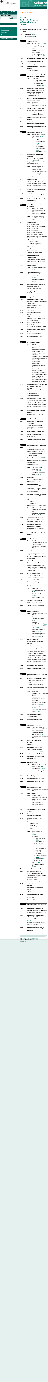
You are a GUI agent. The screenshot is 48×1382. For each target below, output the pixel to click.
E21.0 (21, 88)
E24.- (43, 134)
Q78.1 (34, 707)
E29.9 (21, 668)
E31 (21, 725)
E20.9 (21, 66)
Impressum (23, 938)
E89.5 (40, 636)
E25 (21, 342)
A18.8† (43, 912)
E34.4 (34, 176)
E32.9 (21, 781)
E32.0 (21, 771)
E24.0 (37, 143)
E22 (21, 132)
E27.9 (21, 533)
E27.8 (21, 524)
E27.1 (21, 460)
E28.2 (21, 573)
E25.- (38, 700)
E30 (21, 674)
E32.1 (21, 776)
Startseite (23, 8)
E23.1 (21, 255)
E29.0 (21, 639)
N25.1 (34, 269)
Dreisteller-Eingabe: (6, 15)
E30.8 (21, 714)
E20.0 (21, 58)
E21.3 (21, 117)
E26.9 (21, 439)
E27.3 (21, 484)
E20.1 (21, 61)
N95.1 (34, 592)
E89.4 (34, 548)
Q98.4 (37, 627)
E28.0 (21, 551)
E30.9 (21, 719)
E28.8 (21, 600)
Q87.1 (34, 277)
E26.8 (21, 434)
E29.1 (21, 646)
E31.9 (21, 756)
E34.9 (21, 894)
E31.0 (21, 740)
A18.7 (39, 471)
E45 (42, 841)
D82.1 (44, 43)
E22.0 (21, 154)
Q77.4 (37, 840)
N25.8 (43, 105)
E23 (21, 205)
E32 (21, 762)
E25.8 (21, 398)
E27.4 (21, 494)
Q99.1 (34, 595)
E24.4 (21, 329)
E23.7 (21, 291)
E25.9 (21, 410)
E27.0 (37, 150)
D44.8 (41, 751)
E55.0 (43, 85)
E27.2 (21, 477)
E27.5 (21, 517)
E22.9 (21, 199)
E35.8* (22, 927)
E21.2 (21, 108)
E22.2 (21, 189)
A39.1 (38, 474)
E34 (21, 787)
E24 (21, 297)
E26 (21, 419)
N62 (34, 36)
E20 (21, 41)
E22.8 (21, 194)
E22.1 (21, 179)
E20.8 (21, 64)
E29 (21, 611)
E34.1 (21, 809)
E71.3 (34, 511)
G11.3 (44, 729)
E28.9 (21, 605)
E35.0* (22, 908)
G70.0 (43, 768)
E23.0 (21, 222)
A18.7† (29, 920)
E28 (21, 539)
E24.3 (21, 323)
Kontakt (32, 8)
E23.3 (21, 272)
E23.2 (21, 265)
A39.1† (41, 924)
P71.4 (44, 56)
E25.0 (21, 384)
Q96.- (42, 597)
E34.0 (21, 793)
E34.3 (21, 818)
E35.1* (22, 915)
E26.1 (21, 431)
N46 (34, 620)
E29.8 (21, 665)
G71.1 (43, 734)
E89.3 (34, 219)
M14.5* (36, 160)
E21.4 (21, 122)
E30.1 (21, 687)
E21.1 (21, 98)
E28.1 (21, 561)
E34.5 (34, 615)
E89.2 (34, 48)
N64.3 (34, 34)
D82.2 (34, 834)
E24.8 (21, 333)
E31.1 (21, 747)
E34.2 (21, 814)
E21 (21, 75)
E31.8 (21, 754)
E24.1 (41, 136)
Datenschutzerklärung (32, 938)
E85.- (40, 467)
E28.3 (21, 580)
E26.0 (21, 421)
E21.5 (21, 126)
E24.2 (21, 312)
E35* (21, 904)
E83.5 (42, 114)
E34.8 (38, 862)
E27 (21, 445)
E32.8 (21, 778)
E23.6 (21, 284)
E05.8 (44, 151)
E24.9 (21, 336)
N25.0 (40, 860)
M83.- (37, 82)
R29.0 (41, 50)
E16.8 (38, 173)
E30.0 (21, 678)
